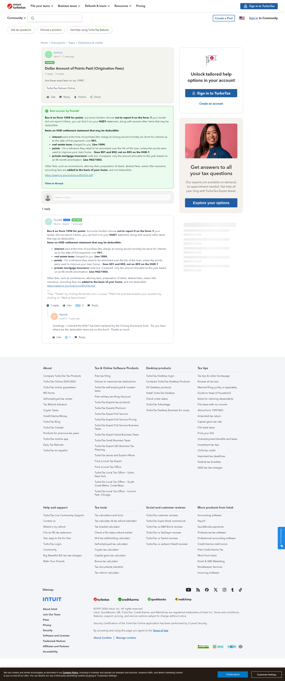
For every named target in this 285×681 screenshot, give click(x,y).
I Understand (232, 674)
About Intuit (50, 609)
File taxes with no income (212, 404)
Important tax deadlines (211, 456)
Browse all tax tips (208, 381)
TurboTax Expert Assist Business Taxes (117, 434)
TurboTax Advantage (158, 404)
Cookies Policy (70, 672)
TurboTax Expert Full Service (111, 413)
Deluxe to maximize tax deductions (115, 381)
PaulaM (58, 220)
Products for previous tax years (61, 433)
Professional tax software (212, 532)
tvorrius (58, 52)
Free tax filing (103, 375)
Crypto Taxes (50, 410)
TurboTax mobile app (55, 439)
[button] (224, 18)
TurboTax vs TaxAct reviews (162, 538)
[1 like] (68, 337)
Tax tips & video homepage (214, 375)
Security (47, 630)
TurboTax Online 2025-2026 (59, 381)
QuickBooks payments (211, 526)
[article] (107, 263)
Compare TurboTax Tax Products (62, 375)
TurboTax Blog (51, 421)
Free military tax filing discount (113, 396)
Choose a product (50, 29)
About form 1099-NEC (211, 410)
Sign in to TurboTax (211, 93)
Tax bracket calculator (107, 526)
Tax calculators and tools (109, 515)
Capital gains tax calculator (110, 555)
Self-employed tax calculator (111, 544)
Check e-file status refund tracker (114, 532)
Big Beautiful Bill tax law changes (62, 555)
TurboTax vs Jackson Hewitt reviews (166, 544)
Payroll (201, 521)
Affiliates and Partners (56, 646)
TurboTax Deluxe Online (61, 88)
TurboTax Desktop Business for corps (167, 410)
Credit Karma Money (55, 416)
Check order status (157, 398)
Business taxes (67, 6)
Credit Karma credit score (212, 544)
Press (46, 619)
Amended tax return (209, 416)
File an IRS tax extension (57, 532)
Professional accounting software (217, 538)
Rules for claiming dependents (215, 398)
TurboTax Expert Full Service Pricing (116, 419)
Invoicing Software (208, 572)
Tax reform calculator (107, 572)
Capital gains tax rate (210, 421)
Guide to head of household (214, 393)
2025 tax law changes (210, 467)
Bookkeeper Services (210, 566)
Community (15, 18)
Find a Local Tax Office (108, 467)
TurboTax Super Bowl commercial (165, 521)
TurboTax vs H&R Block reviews (164, 526)
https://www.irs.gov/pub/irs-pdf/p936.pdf (69, 175)
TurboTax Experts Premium (110, 408)
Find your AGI (206, 433)
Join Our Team (51, 614)
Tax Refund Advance (55, 404)
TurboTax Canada (53, 427)
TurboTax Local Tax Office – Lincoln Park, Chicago (115, 493)
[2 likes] (79, 305)
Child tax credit (206, 450)
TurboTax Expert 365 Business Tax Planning (114, 448)
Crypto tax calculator (107, 549)
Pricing (140, 6)
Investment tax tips (208, 444)
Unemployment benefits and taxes (217, 439)
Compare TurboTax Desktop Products (168, 381)
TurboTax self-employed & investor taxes (115, 389)
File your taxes (40, 6)
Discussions (58, 42)
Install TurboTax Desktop (160, 393)
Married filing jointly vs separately (217, 387)
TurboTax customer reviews (162, 515)
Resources (121, 6)
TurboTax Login (52, 544)
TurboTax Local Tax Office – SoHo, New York (115, 474)
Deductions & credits (90, 42)
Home (44, 42)
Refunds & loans (96, 6)
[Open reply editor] (107, 197)
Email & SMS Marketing (211, 561)
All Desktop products (158, 387)
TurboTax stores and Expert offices (115, 455)
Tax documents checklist (109, 566)
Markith (63, 314)
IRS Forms (49, 393)
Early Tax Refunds (53, 444)
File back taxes (206, 427)
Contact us (49, 521)
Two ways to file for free (57, 538)
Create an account (211, 103)
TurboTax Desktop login (160, 375)
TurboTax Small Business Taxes (112, 440)
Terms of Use (160, 630)
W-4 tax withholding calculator (112, 538)
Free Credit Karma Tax (210, 549)
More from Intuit (207, 555)
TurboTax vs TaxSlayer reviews (163, 532)
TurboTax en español (55, 450)
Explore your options (211, 203)
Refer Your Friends (54, 561)
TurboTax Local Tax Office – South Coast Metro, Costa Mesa (114, 483)
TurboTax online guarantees (59, 387)
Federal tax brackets (209, 461)
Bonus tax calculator (106, 561)
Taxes (71, 42)
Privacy (47, 625)
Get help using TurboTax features (89, 29)
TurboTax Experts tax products (112, 402)
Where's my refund (54, 526)
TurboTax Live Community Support (63, 515)
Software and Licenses (56, 635)
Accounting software (209, 515)
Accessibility (50, 651)
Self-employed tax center (57, 398)
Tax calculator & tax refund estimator (116, 521)
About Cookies (103, 637)
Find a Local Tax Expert (108, 461)
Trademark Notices (54, 641)
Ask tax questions (21, 29)
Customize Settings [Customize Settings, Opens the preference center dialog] (266, 674)
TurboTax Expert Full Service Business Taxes (117, 427)
